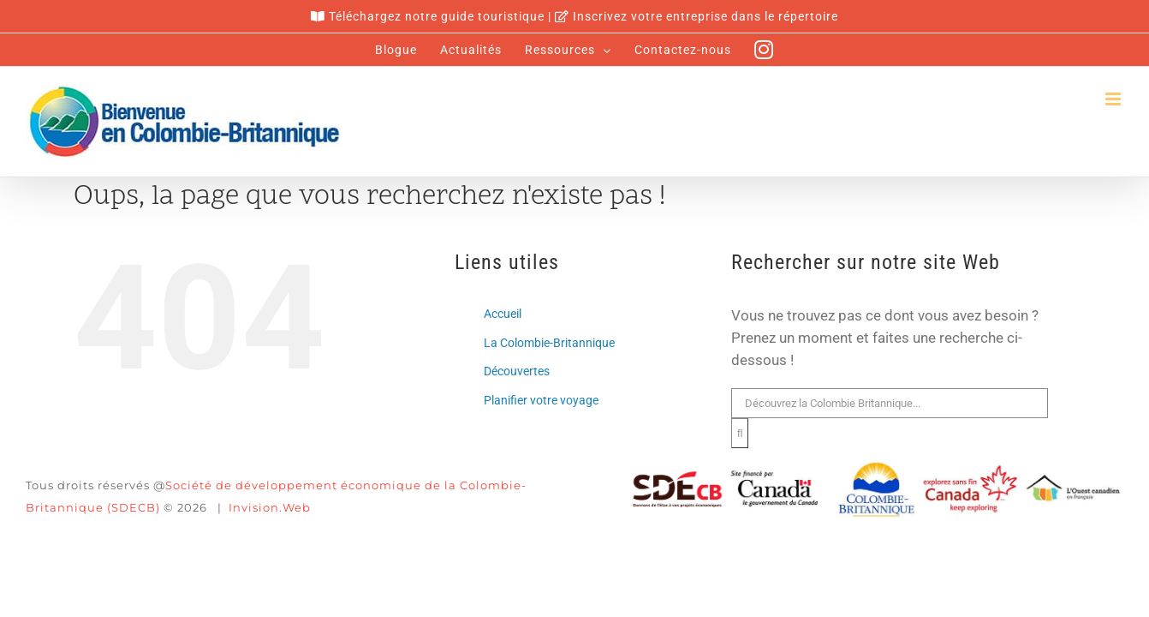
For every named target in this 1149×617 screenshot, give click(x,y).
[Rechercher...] (889, 403)
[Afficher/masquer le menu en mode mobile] (1114, 99)
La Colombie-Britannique (549, 343)
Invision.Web (270, 507)
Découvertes (517, 371)
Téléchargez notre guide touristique (437, 16)
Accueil (502, 313)
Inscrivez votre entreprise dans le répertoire (705, 16)
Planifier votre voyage (541, 400)
